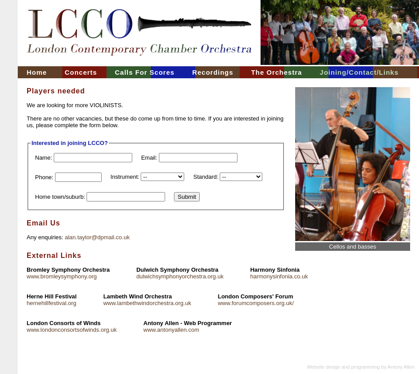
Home (37, 72)
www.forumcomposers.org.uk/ (256, 303)
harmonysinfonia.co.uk (279, 276)
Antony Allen (401, 367)
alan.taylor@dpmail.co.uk (97, 237)
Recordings (212, 72)
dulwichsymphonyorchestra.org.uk (180, 276)
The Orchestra (276, 72)
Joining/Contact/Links (359, 72)
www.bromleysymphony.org (62, 276)
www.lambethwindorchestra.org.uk (147, 303)
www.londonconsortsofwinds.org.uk (72, 329)
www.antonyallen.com (171, 329)
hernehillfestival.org (51, 303)
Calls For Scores (144, 72)
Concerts (81, 72)
